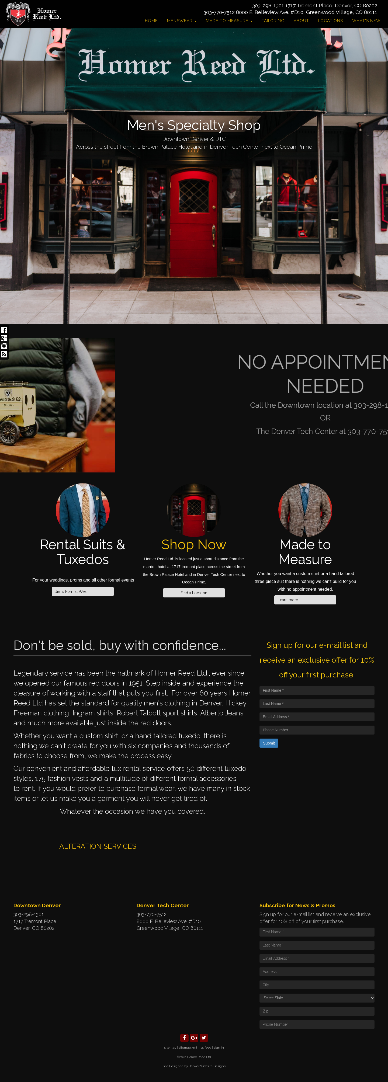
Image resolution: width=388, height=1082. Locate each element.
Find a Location (194, 593)
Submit (269, 743)
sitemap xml (188, 1047)
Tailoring (273, 20)
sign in (219, 1047)
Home (151, 20)
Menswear (182, 20)
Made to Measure (229, 20)
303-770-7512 (219, 12)
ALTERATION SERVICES (97, 846)
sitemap (170, 1047)
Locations (330, 20)
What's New (366, 20)
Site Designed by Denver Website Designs (194, 1066)
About (301, 20)
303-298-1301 (268, 5)
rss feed (205, 1047)
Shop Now (194, 544)
